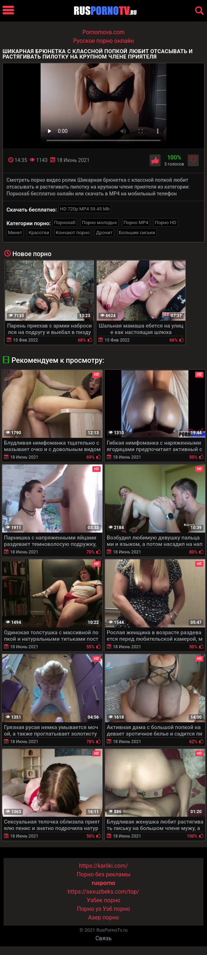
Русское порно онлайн (103, 40)
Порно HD (165, 222)
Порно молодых (99, 222)
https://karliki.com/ (103, 865)
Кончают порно (72, 232)
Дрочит (104, 232)
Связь (103, 938)
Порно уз (89, 908)
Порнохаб (64, 222)
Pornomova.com (103, 32)
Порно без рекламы (103, 874)
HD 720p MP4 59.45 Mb (85, 209)
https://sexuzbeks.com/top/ (103, 891)
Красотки (38, 232)
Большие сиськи (137, 232)
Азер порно (103, 917)
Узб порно (116, 908)
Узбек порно (103, 900)
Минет (15, 232)
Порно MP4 (136, 222)
